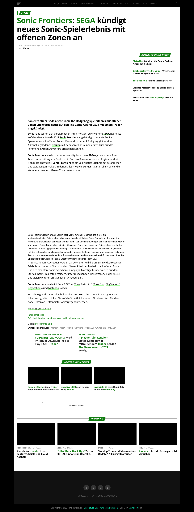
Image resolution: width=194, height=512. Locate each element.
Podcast (105, 3)
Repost (55, 328)
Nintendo (53, 288)
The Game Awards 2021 (96, 328)
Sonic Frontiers (75, 328)
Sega (63, 328)
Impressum (82, 495)
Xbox (77, 284)
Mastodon (133, 507)
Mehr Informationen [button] (39, 308)
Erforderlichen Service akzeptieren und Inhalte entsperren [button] (56, 318)
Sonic (63, 137)
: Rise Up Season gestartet (152, 80)
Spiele (74, 3)
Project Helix (60, 3)
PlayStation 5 (113, 284)
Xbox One (98, 284)
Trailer (136, 3)
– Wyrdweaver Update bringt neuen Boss (154, 72)
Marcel (26, 48)
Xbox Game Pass (89, 3)
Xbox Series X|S (120, 3)
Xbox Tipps (149, 3)
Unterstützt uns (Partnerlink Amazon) (101, 507)
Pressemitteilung (43, 324)
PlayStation (34, 288)
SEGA (106, 133)
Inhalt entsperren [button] (36, 315)
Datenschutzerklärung (104, 495)
